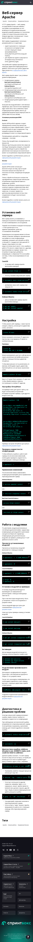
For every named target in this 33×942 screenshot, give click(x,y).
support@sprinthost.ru (9, 845)
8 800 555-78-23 (7, 844)
